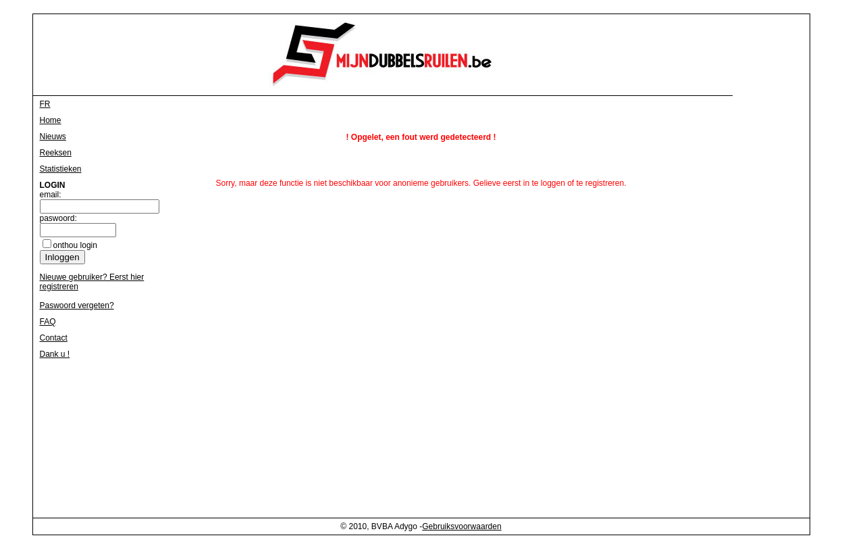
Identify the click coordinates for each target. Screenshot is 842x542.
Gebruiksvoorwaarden (461, 526)
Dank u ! (55, 354)
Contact (54, 338)
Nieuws (53, 136)
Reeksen (56, 152)
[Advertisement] (735, 308)
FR (45, 104)
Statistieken (61, 169)
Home (50, 120)
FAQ (48, 321)
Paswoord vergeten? (77, 305)
